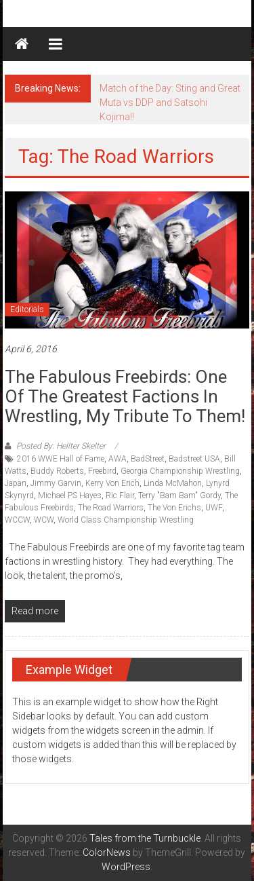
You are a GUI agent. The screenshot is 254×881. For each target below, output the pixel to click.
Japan (15, 483)
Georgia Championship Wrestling (180, 471)
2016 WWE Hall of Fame (60, 459)
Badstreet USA (194, 459)
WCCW (17, 520)
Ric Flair (120, 495)
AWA (117, 459)
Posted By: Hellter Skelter (61, 446)
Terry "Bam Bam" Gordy (179, 495)
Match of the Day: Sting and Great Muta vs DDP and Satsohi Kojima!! (170, 102)
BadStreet (148, 459)
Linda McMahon (173, 483)
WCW (44, 520)
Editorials (27, 309)
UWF (213, 507)
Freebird (102, 471)
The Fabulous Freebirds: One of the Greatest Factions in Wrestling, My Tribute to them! (125, 396)
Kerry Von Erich (112, 483)
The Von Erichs (174, 507)
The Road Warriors (111, 507)
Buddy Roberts (57, 471)
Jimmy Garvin (55, 483)
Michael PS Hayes (70, 495)
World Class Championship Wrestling (126, 520)
